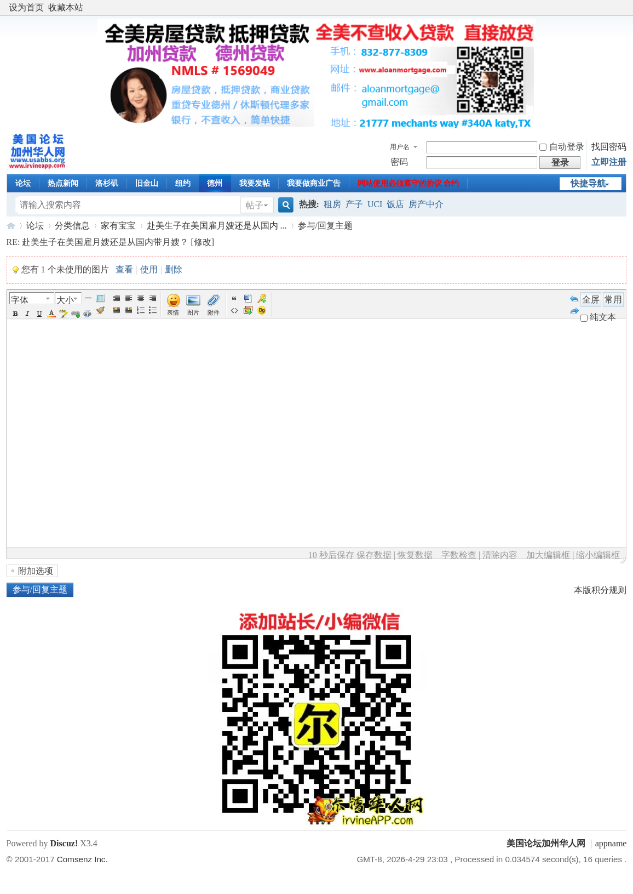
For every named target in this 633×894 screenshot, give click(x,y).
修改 (202, 242)
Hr (88, 298)
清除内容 (499, 555)
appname (611, 843)
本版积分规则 (600, 590)
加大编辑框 (548, 555)
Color (51, 314)
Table (100, 298)
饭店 (395, 204)
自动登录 (561, 146)
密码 (399, 162)
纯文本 (598, 317)
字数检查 (458, 555)
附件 (214, 312)
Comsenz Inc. (82, 859)
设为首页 (26, 7)
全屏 (591, 299)
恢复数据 (415, 555)
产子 (354, 204)
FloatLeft (117, 310)
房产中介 (426, 204)
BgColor (63, 314)
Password (262, 298)
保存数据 (374, 555)
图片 (193, 312)
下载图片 (248, 310)
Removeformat (100, 310)
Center (141, 298)
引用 (234, 298)
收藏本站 (65, 7)
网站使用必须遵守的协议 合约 (408, 183)
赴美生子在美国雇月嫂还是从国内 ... (217, 225)
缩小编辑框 (598, 555)
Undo (574, 298)
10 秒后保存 (331, 555)
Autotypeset (117, 298)
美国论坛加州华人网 (11, 226)
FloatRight (129, 310)
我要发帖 (254, 183)
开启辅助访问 (623, 8)
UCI (375, 204)
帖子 (254, 205)
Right (153, 298)
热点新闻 (63, 183)
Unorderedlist (153, 310)
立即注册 (608, 162)
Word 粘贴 (248, 298)
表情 (173, 312)
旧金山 (146, 183)
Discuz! (64, 843)
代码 (234, 310)
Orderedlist (141, 310)
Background (262, 310)
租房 (332, 204)
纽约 (183, 183)
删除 (173, 269)
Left (129, 298)
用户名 (400, 147)
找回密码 (608, 146)
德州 (214, 183)
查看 (124, 269)
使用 (149, 269)
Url (76, 314)
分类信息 (72, 225)
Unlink (88, 314)
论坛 (23, 183)
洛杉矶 (106, 183)
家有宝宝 (118, 225)
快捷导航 (588, 183)
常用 (613, 299)
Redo (574, 310)
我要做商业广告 (314, 183)
